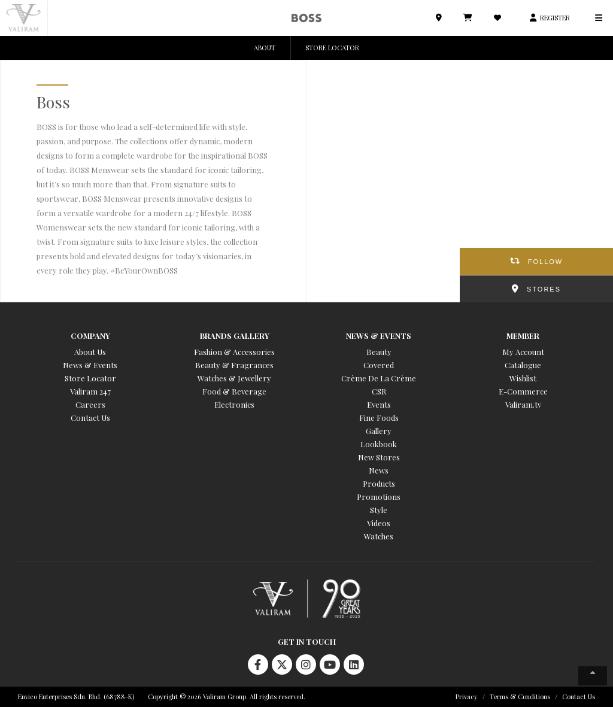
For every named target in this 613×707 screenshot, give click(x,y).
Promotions (378, 496)
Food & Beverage (234, 391)
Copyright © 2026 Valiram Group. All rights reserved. (226, 696)
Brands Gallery (234, 335)
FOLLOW (545, 261)
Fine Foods (379, 417)
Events (379, 404)
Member (522, 335)
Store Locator (90, 378)
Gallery (379, 431)
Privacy (467, 696)
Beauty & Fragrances (234, 365)
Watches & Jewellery (234, 378)
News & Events (90, 365)
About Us (90, 352)
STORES (544, 289)
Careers (90, 404)
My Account (523, 352)
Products (379, 483)
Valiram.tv (523, 404)
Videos (378, 523)
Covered (378, 365)
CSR (379, 391)
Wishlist (522, 378)
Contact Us (90, 417)
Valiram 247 (90, 391)
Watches (378, 536)
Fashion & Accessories (234, 352)
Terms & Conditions (520, 696)
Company (90, 335)
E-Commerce (523, 391)
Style (378, 510)
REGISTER (555, 17)
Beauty (379, 352)
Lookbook (378, 444)
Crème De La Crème (378, 378)
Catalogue (523, 365)
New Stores (379, 457)
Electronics (234, 404)
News (379, 470)
